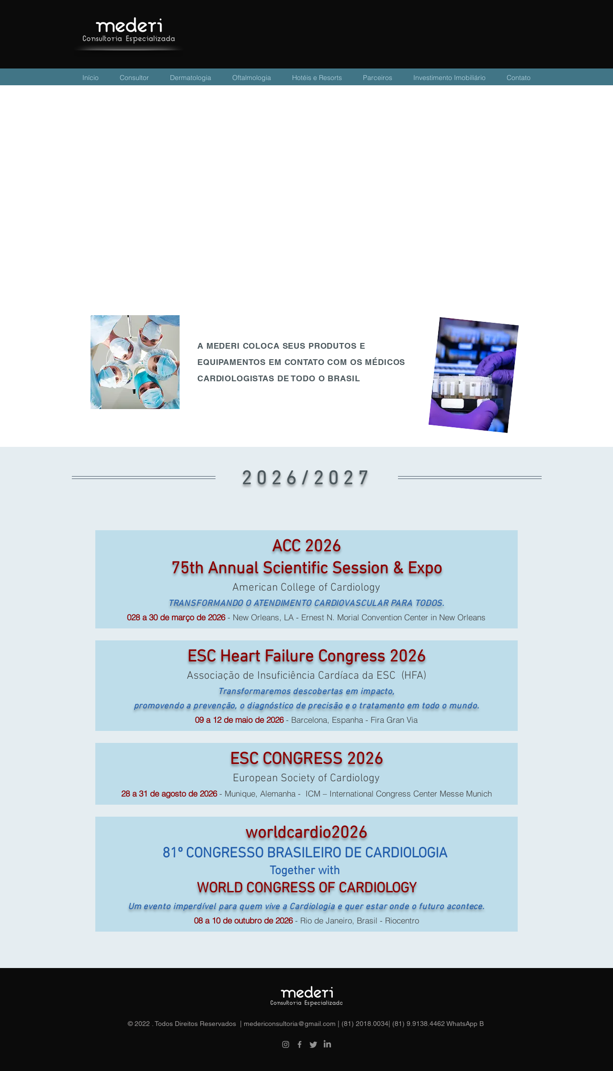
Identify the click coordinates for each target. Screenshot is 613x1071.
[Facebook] (299, 1044)
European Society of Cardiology (306, 778)
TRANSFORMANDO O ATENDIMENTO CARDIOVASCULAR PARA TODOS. (306, 604)
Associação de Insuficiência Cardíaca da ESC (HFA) (306, 676)
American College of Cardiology (306, 587)
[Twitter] (313, 1044)
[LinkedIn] (327, 1044)
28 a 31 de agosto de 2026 (169, 793)
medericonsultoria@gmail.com (290, 1023)
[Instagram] (285, 1044)
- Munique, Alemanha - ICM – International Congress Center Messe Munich (354, 793)
